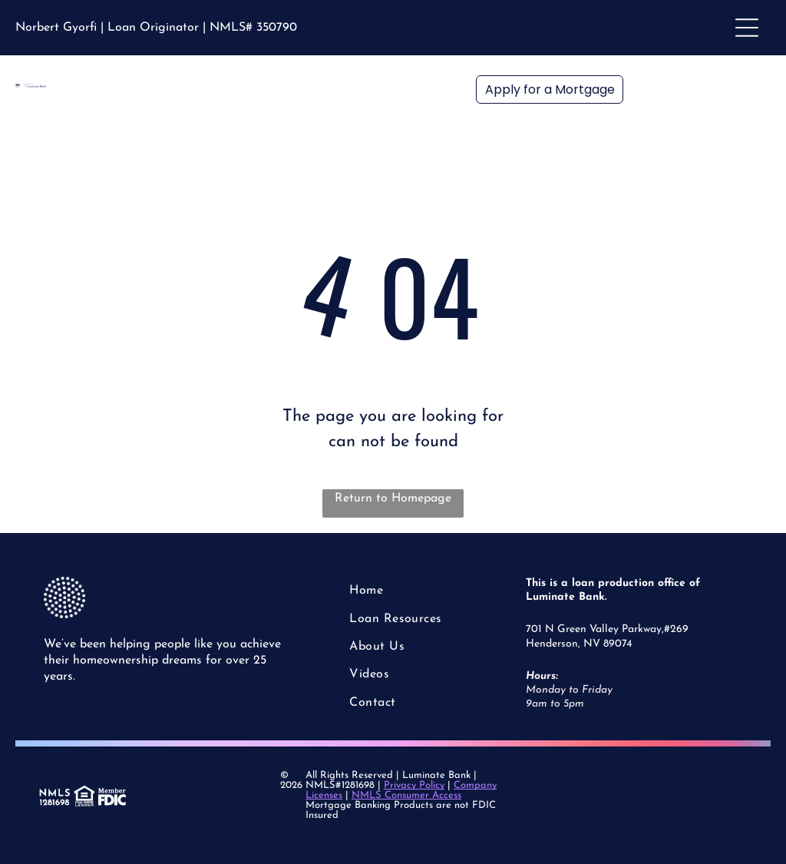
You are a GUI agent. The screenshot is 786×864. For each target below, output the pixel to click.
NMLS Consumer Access (406, 795)
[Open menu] (746, 27)
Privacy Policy (414, 785)
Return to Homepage (393, 498)
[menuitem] (406, 590)
